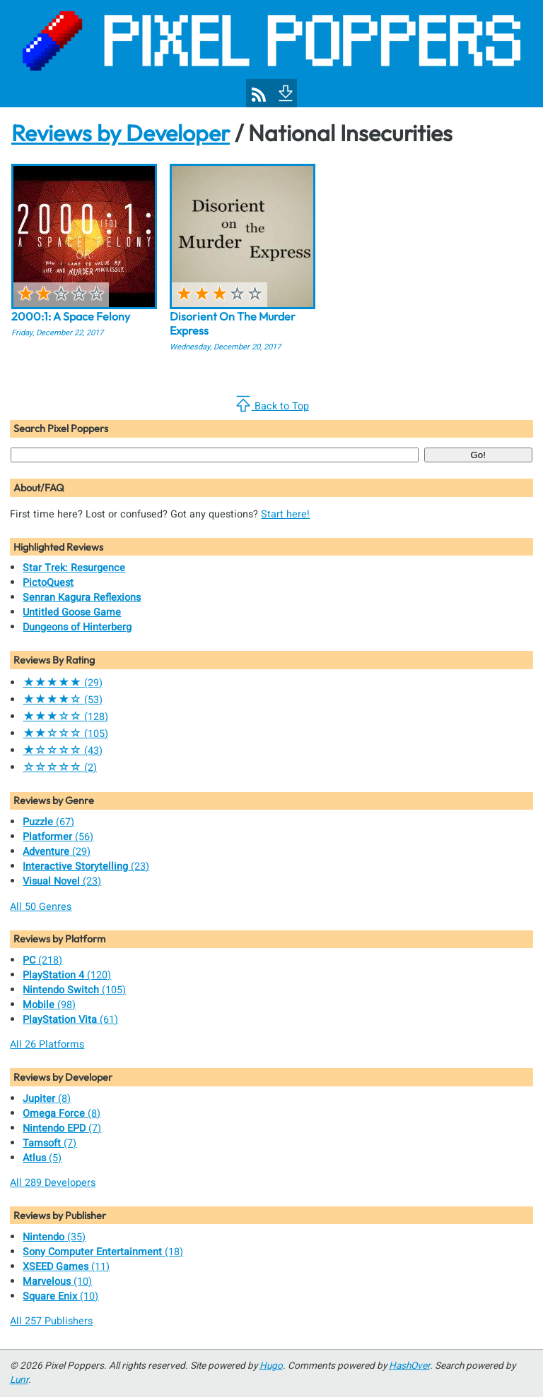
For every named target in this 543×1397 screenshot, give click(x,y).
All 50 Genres (40, 906)
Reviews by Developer (120, 133)
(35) (54, 1237)
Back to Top (272, 404)
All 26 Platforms (47, 1044)
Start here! (285, 514)
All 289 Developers (52, 1182)
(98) (49, 1004)
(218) (42, 960)
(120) (67, 975)
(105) (65, 733)
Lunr (19, 1380)
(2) (60, 767)
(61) (70, 1019)
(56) (58, 836)
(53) (63, 699)
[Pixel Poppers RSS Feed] (259, 94)
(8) (47, 1098)
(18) (103, 1252)
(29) (63, 683)
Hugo (271, 1366)
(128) (65, 716)
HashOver (409, 1366)
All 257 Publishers (51, 1321)
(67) (48, 822)
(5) (42, 1158)
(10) (57, 1281)
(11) (66, 1266)
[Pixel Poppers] (271, 53)
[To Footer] (284, 91)
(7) (62, 1128)
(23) (86, 866)
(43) (63, 750)
